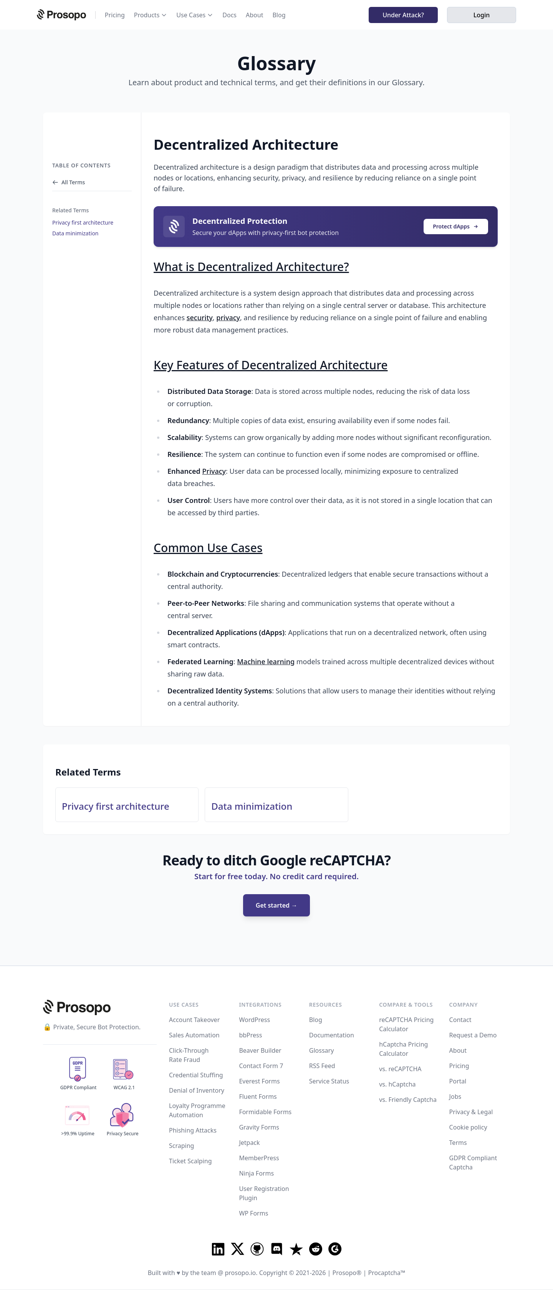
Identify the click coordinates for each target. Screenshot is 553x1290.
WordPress (254, 1019)
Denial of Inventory (196, 1090)
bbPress (250, 1035)
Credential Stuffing (196, 1075)
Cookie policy (468, 1127)
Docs (229, 15)
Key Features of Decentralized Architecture (270, 365)
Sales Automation (194, 1035)
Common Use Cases (208, 548)
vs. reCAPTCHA (400, 1069)
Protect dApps (456, 226)
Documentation (331, 1035)
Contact (460, 1019)
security (200, 317)
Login (482, 15)
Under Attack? (403, 15)
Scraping (181, 1145)
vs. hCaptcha (397, 1084)
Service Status (329, 1081)
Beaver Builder (260, 1050)
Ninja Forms (256, 1173)
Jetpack (249, 1142)
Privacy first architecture (82, 222)
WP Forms (253, 1213)
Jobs (455, 1096)
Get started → (276, 905)
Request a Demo (473, 1035)
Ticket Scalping (190, 1161)
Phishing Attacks (193, 1130)
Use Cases (190, 15)
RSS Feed (322, 1066)
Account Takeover (194, 1019)
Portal (458, 1081)
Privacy (214, 471)
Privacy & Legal (471, 1112)
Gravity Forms (259, 1127)
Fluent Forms (257, 1096)
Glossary (321, 1050)
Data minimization (75, 233)
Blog (278, 15)
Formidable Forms (265, 1112)
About (254, 15)
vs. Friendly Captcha (408, 1099)
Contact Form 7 (261, 1066)
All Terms (68, 182)
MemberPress (259, 1158)
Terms (458, 1142)
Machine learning (266, 661)
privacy (228, 317)
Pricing (115, 15)
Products (147, 15)
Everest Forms (259, 1081)
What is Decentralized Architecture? (251, 267)
